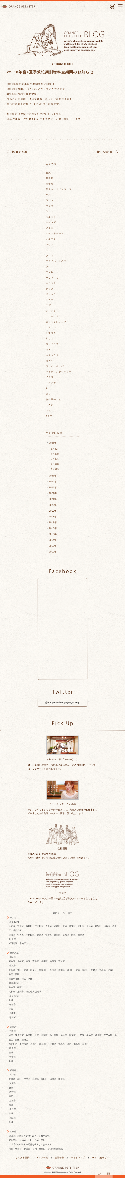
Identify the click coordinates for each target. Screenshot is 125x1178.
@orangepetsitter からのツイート (62, 702)
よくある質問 (23, 1157)
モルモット (52, 217)
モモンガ (51, 222)
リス (48, 194)
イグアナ (51, 383)
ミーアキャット (55, 233)
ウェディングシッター (59, 371)
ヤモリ (50, 206)
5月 (54, 448)
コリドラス (52, 344)
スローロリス (54, 316)
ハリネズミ (52, 277)
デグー (50, 305)
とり (48, 394)
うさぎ (50, 405)
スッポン (51, 327)
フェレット (52, 272)
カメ (48, 349)
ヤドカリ (51, 211)
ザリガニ (51, 338)
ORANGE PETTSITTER (19, 6)
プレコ (50, 255)
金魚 (48, 172)
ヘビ (48, 250)
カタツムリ (52, 355)
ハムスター (52, 283)
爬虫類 (50, 178)
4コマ (49, 416)
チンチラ (51, 311)
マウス (50, 244)
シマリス (51, 333)
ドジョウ (51, 294)
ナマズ (50, 289)
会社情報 (59, 1157)
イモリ (50, 377)
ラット (50, 200)
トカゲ (50, 300)
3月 (55, 459)
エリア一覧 (42, 1157)
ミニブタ (51, 239)
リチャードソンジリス (59, 189)
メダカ (50, 228)
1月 (55, 469)
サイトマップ (78, 1157)
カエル (50, 360)
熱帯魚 (50, 184)
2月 (55, 464)
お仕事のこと (54, 399)
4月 (55, 454)
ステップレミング (56, 322)
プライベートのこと (57, 261)
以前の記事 (20, 151)
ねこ (48, 388)
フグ (48, 266)
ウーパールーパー (56, 366)
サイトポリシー (101, 1157)
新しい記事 (105, 151)
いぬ (48, 410)
